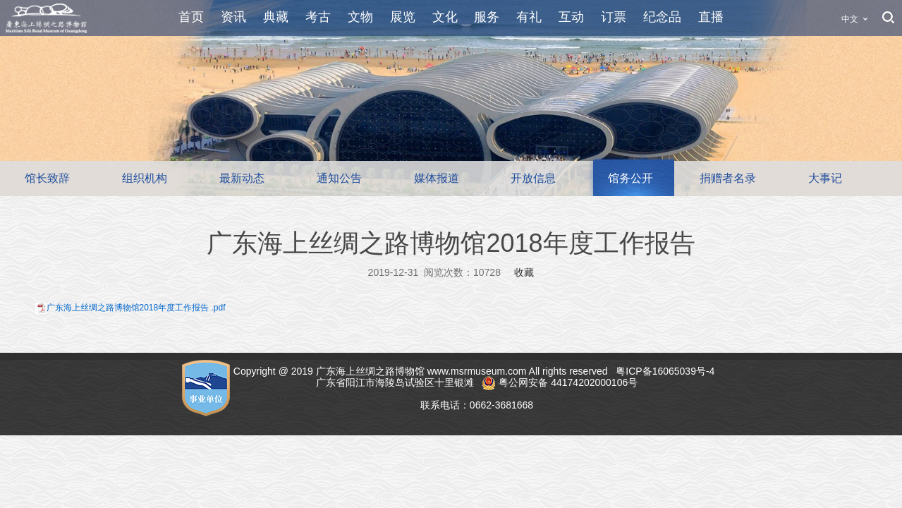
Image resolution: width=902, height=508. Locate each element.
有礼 (529, 17)
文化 (445, 17)
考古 (318, 17)
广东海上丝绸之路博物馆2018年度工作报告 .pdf (136, 308)
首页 (191, 17)
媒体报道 (436, 178)
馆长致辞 (47, 178)
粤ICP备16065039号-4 (666, 371)
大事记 (825, 178)
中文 (849, 19)
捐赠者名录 (728, 178)
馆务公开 (630, 178)
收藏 (524, 272)
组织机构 (144, 178)
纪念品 (662, 17)
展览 (402, 17)
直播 (711, 17)
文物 (360, 17)
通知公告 (339, 178)
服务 (486, 17)
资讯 (233, 17)
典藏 (275, 17)
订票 (613, 17)
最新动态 (241, 178)
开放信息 (533, 178)
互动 (571, 17)
